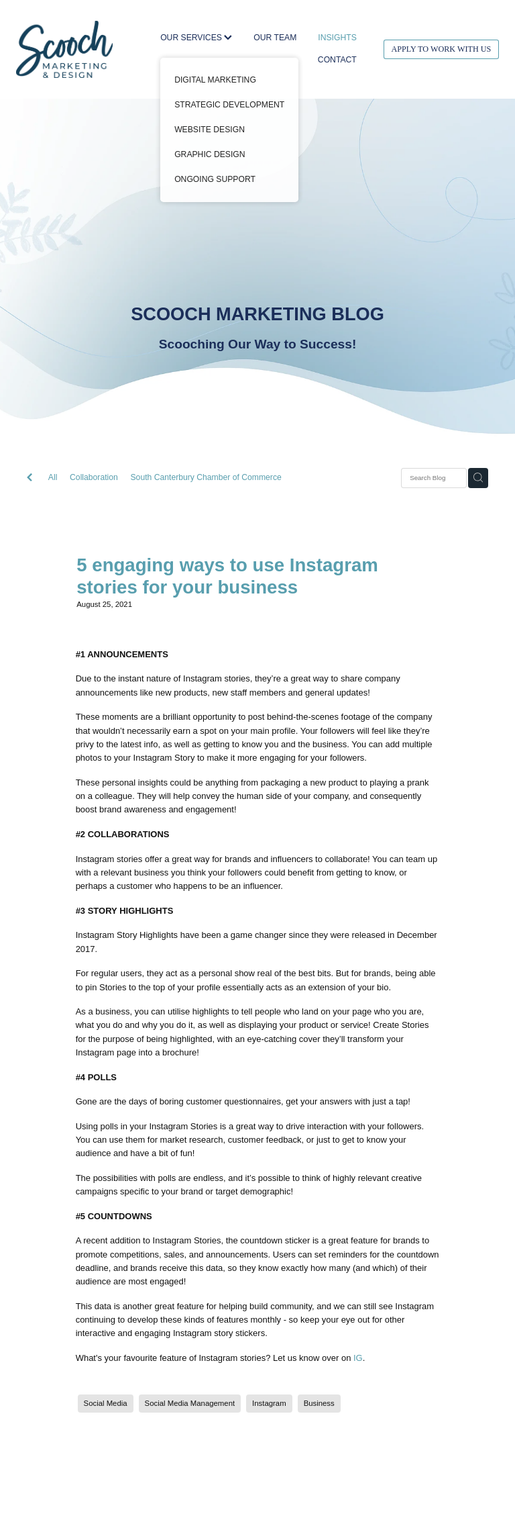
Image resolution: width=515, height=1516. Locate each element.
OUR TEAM (274, 37)
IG (358, 1358)
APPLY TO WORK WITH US (441, 49)
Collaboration (94, 477)
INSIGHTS (337, 37)
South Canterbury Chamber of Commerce (206, 477)
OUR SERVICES (196, 37)
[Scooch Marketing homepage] (64, 49)
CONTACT (337, 59)
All (53, 477)
